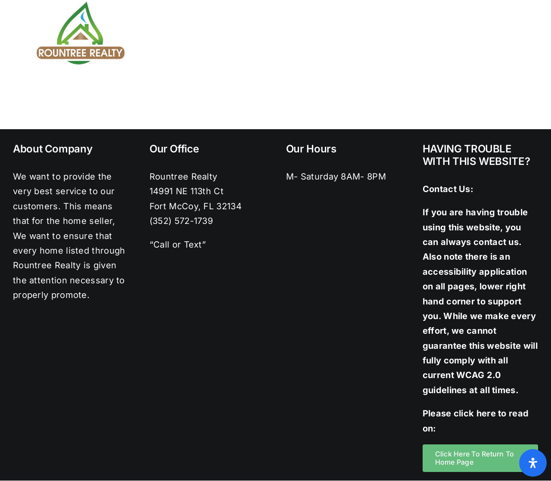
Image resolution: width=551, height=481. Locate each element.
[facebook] (460, 4)
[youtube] (529, 4)
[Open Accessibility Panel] (533, 463)
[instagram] (495, 4)
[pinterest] (512, 4)
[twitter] (477, 4)
